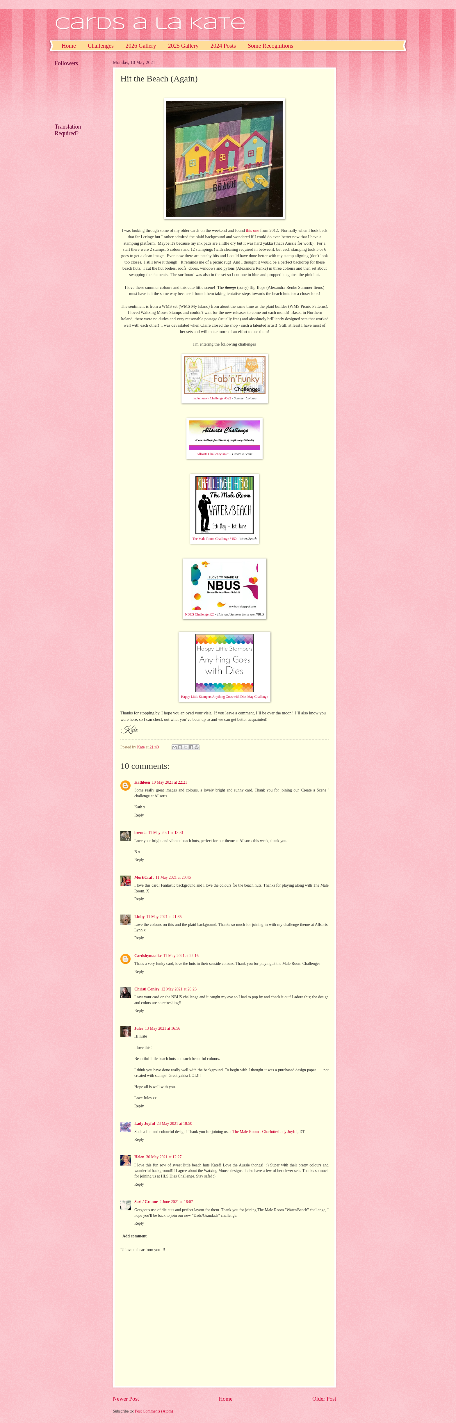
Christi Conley (146, 989)
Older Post (324, 1399)
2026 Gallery (141, 45)
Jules (138, 1028)
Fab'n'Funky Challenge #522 (212, 398)
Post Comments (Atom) (154, 1411)
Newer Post (126, 1399)
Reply (139, 815)
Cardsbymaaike (148, 956)
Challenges (101, 45)
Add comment (134, 1236)
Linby (139, 917)
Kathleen (142, 782)
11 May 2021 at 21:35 (163, 917)
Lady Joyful (144, 1123)
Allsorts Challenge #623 (213, 454)
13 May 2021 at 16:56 (162, 1028)
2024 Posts (223, 45)
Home (69, 45)
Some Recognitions (270, 45)
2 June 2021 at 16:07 (176, 1202)
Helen (139, 1157)
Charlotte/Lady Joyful (279, 1131)
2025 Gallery (183, 45)
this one (252, 230)
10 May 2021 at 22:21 (169, 782)
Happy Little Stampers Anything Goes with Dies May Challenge (224, 697)
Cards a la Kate (150, 24)
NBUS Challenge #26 (199, 614)
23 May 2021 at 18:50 (174, 1123)
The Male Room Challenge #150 (215, 539)
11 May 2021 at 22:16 (181, 956)
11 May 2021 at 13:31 (166, 832)
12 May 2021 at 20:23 (179, 989)
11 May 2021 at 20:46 (173, 877)
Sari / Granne (146, 1202)
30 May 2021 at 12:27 (164, 1157)
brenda (140, 832)
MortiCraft (144, 877)
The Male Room (245, 1131)
